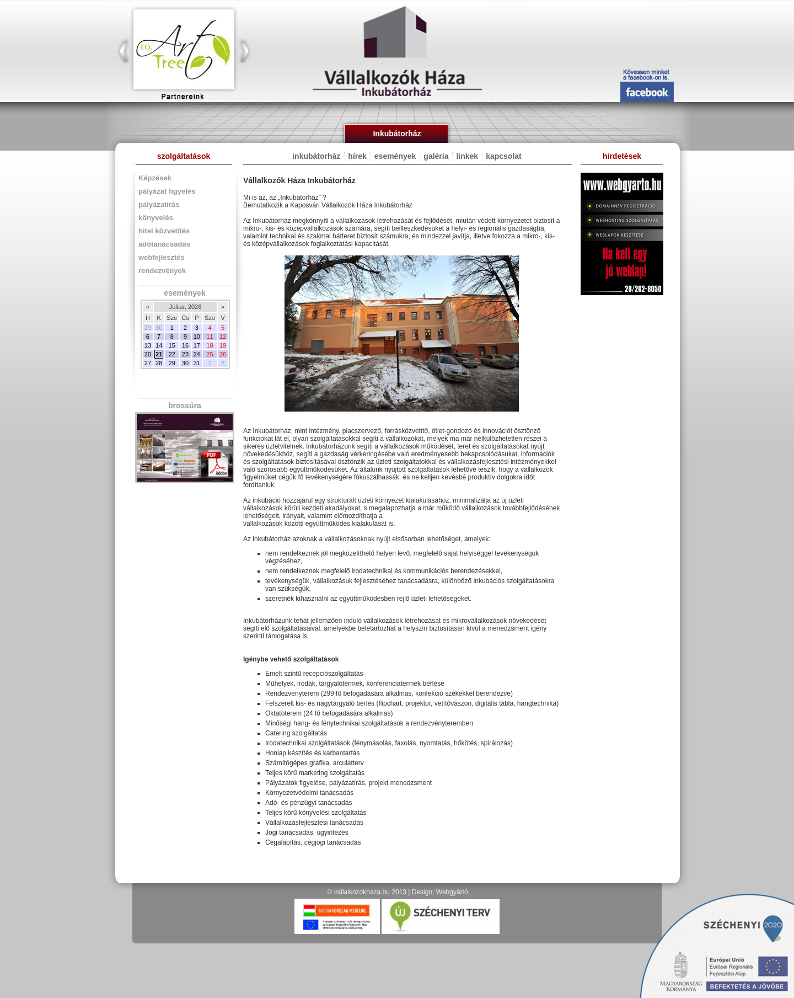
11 (209, 336)
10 (197, 336)
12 (222, 336)
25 (209, 354)
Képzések (154, 178)
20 (147, 354)
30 (185, 363)
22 (172, 354)
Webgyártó (452, 892)
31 (197, 363)
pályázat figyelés (166, 191)
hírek (357, 156)
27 (147, 363)
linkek (467, 156)
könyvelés (155, 218)
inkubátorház (316, 156)
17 (197, 345)
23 (185, 354)
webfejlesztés (161, 257)
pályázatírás (158, 204)
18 (209, 345)
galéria (435, 156)
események (183, 293)
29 (172, 363)
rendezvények (162, 270)
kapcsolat (504, 156)
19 (222, 345)
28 (158, 363)
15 (172, 345)
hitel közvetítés (164, 231)
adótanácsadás (164, 244)
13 (147, 345)
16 (185, 345)
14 (158, 345)
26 (222, 354)
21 (158, 354)
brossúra (183, 405)
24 (197, 354)
